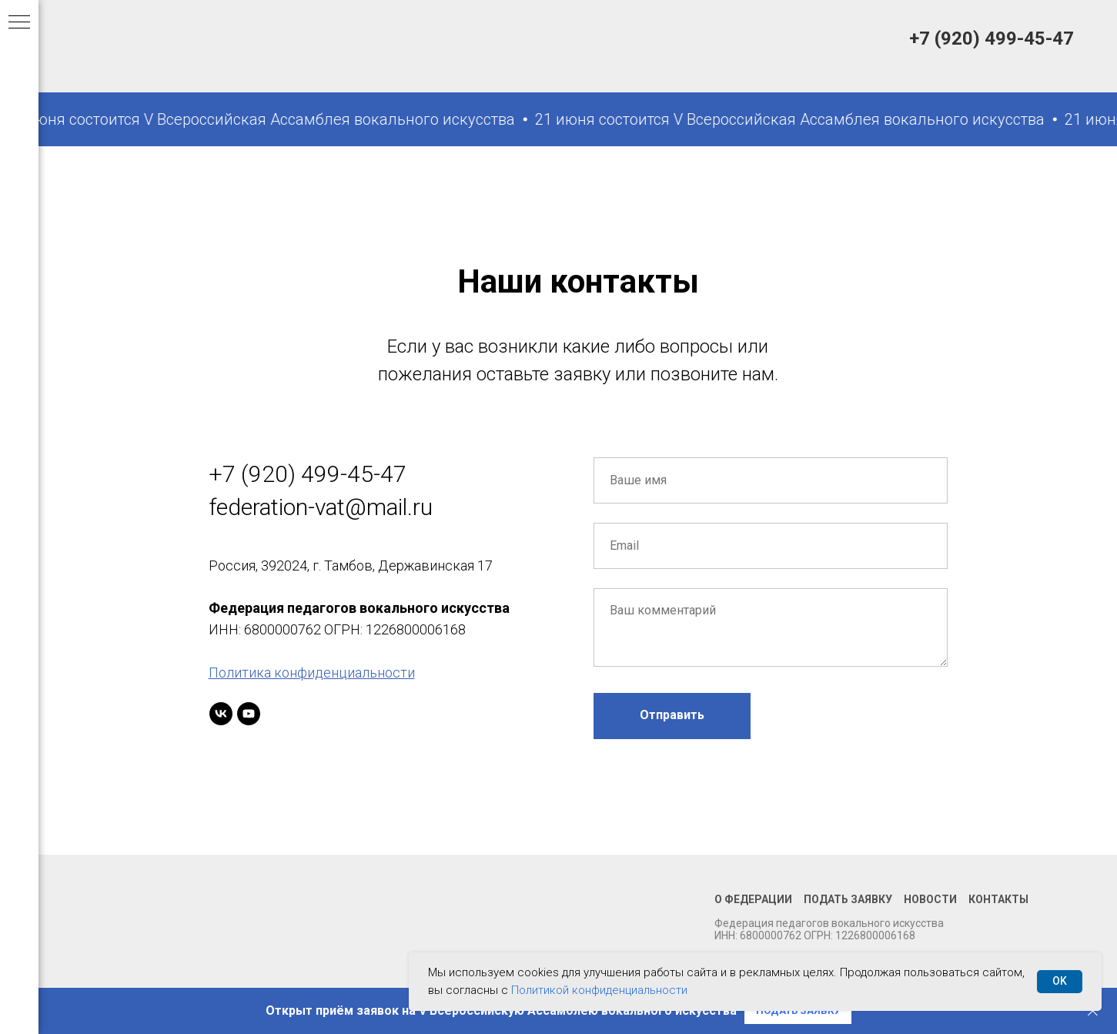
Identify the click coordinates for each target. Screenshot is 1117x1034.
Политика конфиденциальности (312, 672)
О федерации (753, 899)
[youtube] (248, 713)
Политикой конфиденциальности (599, 990)
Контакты (998, 899)
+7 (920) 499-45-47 (991, 38)
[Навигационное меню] (19, 23)
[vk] (220, 713)
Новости (930, 899)
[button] (797, 1011)
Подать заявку (848, 899)
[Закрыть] (1093, 1011)
